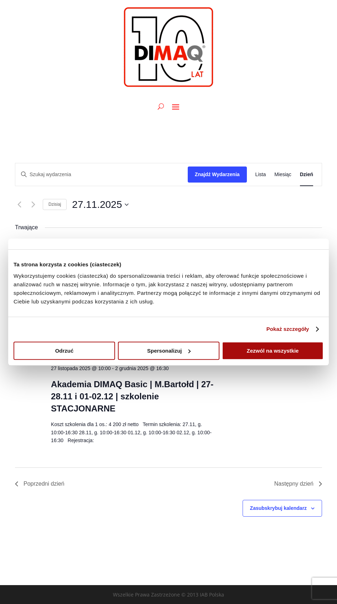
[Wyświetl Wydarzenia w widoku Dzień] (306, 174)
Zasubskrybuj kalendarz (278, 508)
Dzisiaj (54, 204)
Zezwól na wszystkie (273, 351)
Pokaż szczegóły (287, 329)
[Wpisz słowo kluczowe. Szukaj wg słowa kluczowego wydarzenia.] (101, 174)
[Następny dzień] (33, 204)
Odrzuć (64, 351)
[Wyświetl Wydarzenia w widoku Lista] (260, 174)
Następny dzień (298, 484)
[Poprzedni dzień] (19, 204)
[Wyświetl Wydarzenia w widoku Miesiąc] (282, 174)
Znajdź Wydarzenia (217, 174)
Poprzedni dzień (39, 484)
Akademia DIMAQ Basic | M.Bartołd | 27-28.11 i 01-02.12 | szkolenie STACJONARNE (132, 396)
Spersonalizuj (169, 351)
